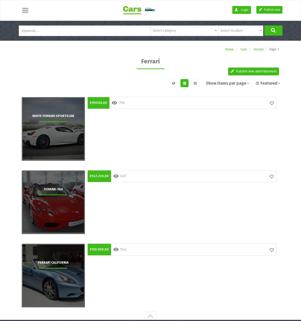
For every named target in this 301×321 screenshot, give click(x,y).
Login (241, 10)
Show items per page (228, 83)
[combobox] (184, 30)
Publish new (269, 9)
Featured (268, 83)
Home (229, 49)
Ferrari (259, 49)
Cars (243, 49)
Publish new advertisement (253, 71)
